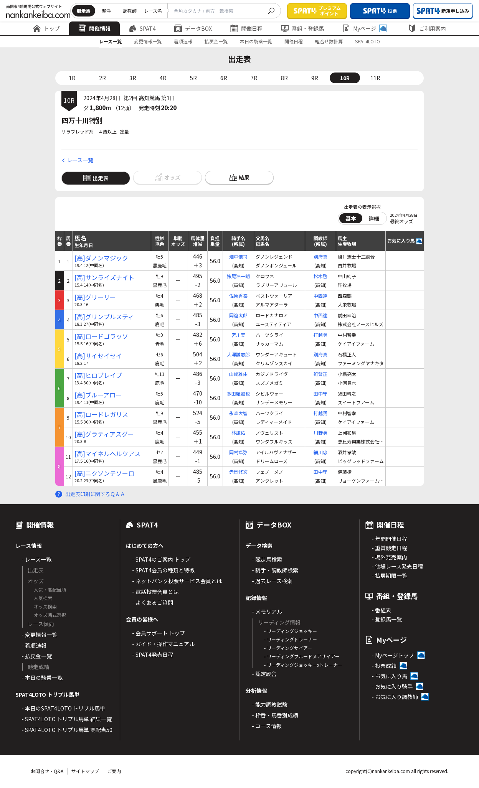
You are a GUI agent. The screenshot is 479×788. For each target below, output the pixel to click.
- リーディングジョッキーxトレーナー (303, 664)
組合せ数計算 (329, 41)
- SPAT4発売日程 (152, 654)
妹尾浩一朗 (238, 276)
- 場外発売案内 (389, 557)
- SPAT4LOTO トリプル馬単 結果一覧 (66, 719)
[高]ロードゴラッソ (101, 336)
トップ (46, 28)
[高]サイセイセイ (98, 355)
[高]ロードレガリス (101, 414)
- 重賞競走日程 (389, 548)
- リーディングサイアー (288, 648)
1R (72, 78)
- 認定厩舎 (264, 674)
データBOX (193, 28)
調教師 (130, 10)
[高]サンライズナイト (104, 277)
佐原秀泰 (238, 295)
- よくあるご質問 (152, 602)
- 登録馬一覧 (387, 619)
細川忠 (320, 452)
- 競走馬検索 (267, 559)
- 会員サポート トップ (158, 633)
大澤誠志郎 (238, 354)
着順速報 (183, 41)
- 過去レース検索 (272, 581)
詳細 (373, 218)
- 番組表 (381, 610)
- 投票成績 (384, 665)
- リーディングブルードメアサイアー (302, 656)
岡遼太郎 (238, 315)
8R (284, 78)
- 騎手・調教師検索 (275, 570)
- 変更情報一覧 (39, 634)
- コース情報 (267, 726)
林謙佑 (238, 432)
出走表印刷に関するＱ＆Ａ (95, 494)
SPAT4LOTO (367, 41)
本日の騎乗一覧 (256, 41)
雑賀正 (320, 374)
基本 (350, 218)
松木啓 (320, 276)
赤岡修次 (238, 471)
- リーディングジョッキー (290, 631)
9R (314, 78)
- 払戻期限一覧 (389, 575)
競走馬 (84, 10)
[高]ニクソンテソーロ (104, 473)
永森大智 (238, 413)
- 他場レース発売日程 (397, 566)
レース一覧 (110, 41)
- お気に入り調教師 (395, 697)
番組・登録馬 (302, 28)
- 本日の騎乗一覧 (42, 677)
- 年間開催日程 (389, 538)
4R (163, 78)
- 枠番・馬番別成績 (275, 715)
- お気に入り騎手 (392, 686)
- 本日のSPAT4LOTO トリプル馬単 (63, 708)
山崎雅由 (238, 374)
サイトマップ (85, 771)
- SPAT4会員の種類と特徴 (163, 570)
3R (132, 78)
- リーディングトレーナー (290, 639)
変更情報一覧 (148, 41)
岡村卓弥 (238, 452)
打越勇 (320, 334)
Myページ (364, 28)
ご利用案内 (427, 28)
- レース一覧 (36, 559)
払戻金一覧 (216, 41)
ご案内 (114, 771)
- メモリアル (267, 611)
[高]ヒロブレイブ (98, 375)
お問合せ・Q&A (47, 771)
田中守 (320, 393)
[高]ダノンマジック (101, 258)
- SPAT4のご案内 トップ (161, 559)
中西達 (320, 295)
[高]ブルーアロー (98, 394)
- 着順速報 (33, 645)
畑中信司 (238, 256)
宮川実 (238, 334)
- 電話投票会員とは (155, 591)
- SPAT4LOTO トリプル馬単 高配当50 (66, 730)
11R (375, 78)
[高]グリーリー (95, 297)
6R (223, 78)
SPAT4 (142, 28)
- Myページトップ (393, 655)
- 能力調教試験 (269, 704)
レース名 (153, 10)
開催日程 (246, 28)
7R (254, 78)
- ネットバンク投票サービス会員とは (177, 581)
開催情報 (94, 28)
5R (193, 78)
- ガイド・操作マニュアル (163, 644)
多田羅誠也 (238, 393)
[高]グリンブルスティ (104, 316)
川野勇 (320, 432)
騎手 (106, 10)
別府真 (320, 256)
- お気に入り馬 (389, 676)
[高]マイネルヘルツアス (107, 453)
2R (102, 78)
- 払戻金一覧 (36, 656)
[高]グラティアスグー (104, 434)
